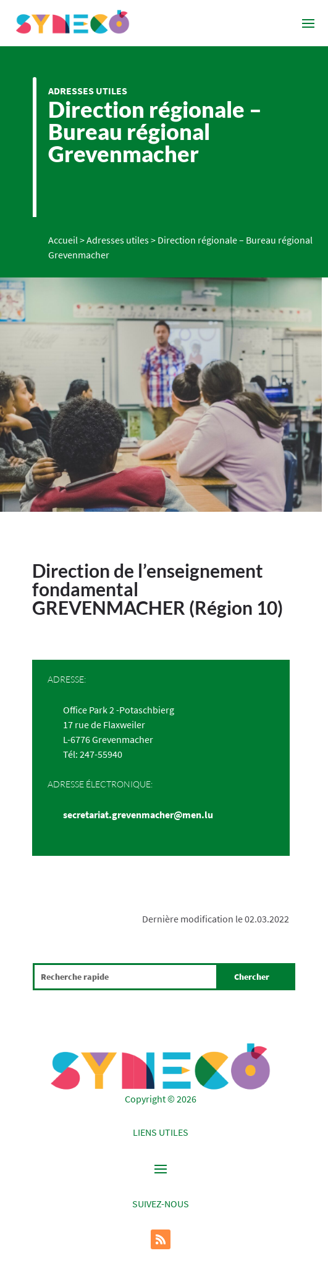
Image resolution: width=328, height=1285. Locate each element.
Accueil (63, 240)
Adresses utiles (87, 90)
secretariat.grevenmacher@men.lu (138, 814)
